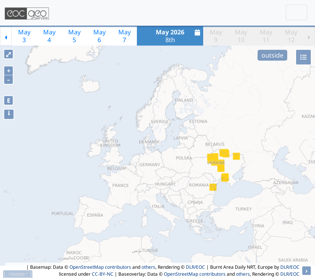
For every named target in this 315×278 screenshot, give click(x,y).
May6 (99, 36)
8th (179, 36)
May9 (216, 36)
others (148, 267)
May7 (124, 36)
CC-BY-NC (102, 274)
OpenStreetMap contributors (100, 267)
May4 (49, 36)
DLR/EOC (195, 267)
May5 (74, 36)
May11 (266, 36)
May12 (291, 36)
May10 (241, 36)
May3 (24, 36)
